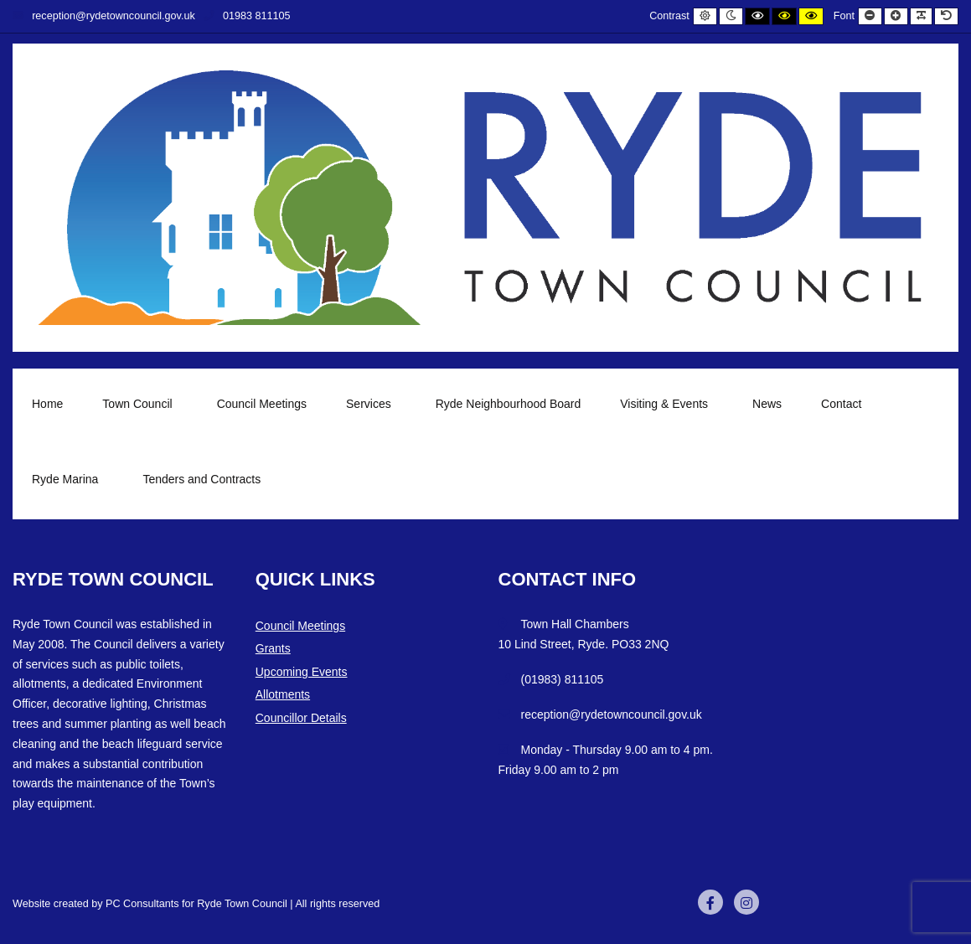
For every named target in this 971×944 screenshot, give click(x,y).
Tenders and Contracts (201, 479)
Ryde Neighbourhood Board (508, 403)
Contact (841, 403)
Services (371, 403)
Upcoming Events (302, 671)
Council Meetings (262, 403)
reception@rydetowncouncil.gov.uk (104, 16)
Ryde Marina (67, 479)
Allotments (283, 694)
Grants (273, 648)
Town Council (139, 403)
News (767, 403)
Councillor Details (301, 718)
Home (47, 403)
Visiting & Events (666, 403)
